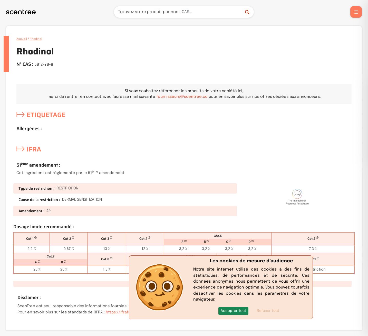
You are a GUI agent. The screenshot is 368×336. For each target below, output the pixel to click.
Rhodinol (36, 39)
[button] (233, 311)
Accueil (21, 39)
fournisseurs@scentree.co (182, 97)
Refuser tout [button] (268, 311)
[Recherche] (184, 12)
